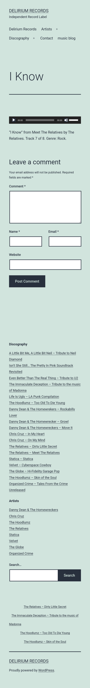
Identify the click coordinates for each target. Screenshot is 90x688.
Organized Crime (21, 553)
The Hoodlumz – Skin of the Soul (33, 477)
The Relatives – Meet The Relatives (34, 453)
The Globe (16, 547)
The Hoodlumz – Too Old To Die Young (37, 403)
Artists (46, 29)
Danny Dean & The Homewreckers (33, 510)
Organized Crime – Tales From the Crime (38, 484)
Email (53, 231)
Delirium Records (29, 10)
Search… (15, 565)
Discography (19, 38)
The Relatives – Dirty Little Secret (33, 446)
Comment (17, 186)
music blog (67, 38)
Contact (46, 38)
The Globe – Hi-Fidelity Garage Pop (34, 471)
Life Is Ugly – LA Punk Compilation (34, 396)
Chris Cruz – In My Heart (27, 434)
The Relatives (18, 528)
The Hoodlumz (19, 522)
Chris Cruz (16, 516)
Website (15, 255)
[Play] (14, 120)
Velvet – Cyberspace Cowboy (30, 465)
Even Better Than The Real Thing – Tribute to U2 (43, 378)
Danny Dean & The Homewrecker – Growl (39, 421)
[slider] (40, 120)
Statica (14, 535)
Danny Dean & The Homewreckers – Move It (41, 428)
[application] (45, 120)
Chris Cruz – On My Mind (27, 440)
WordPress (46, 670)
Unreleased (17, 490)
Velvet (13, 541)
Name (14, 231)
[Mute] (66, 120)
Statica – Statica (21, 459)
